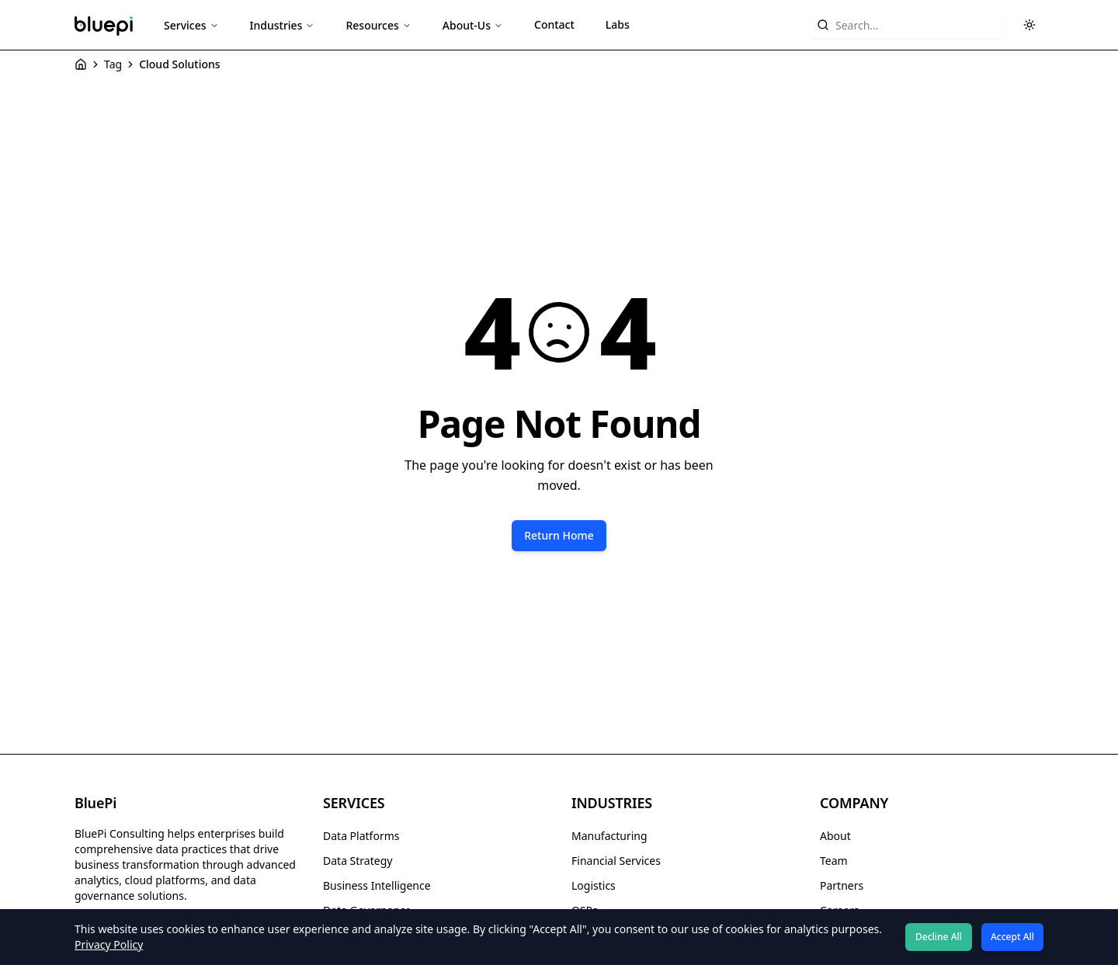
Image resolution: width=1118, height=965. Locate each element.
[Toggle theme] (1029, 25)
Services (191, 25)
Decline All (938, 936)
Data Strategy (357, 860)
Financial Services (616, 860)
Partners (841, 885)
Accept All (1012, 936)
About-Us (473, 25)
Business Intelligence (377, 885)
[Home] (81, 64)
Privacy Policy (109, 944)
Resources (378, 25)
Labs (618, 24)
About (835, 835)
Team (834, 860)
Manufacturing (609, 835)
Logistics (593, 885)
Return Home (559, 535)
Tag (113, 64)
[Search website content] (907, 25)
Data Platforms (361, 835)
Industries (282, 25)
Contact (554, 24)
